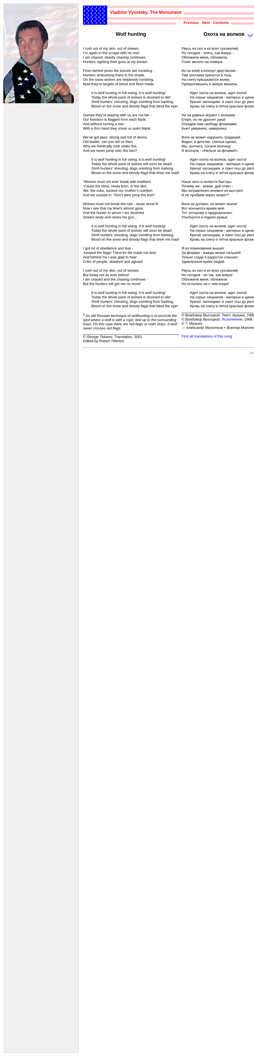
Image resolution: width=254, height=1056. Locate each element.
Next (206, 23)
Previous (191, 23)
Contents (221, 23)
